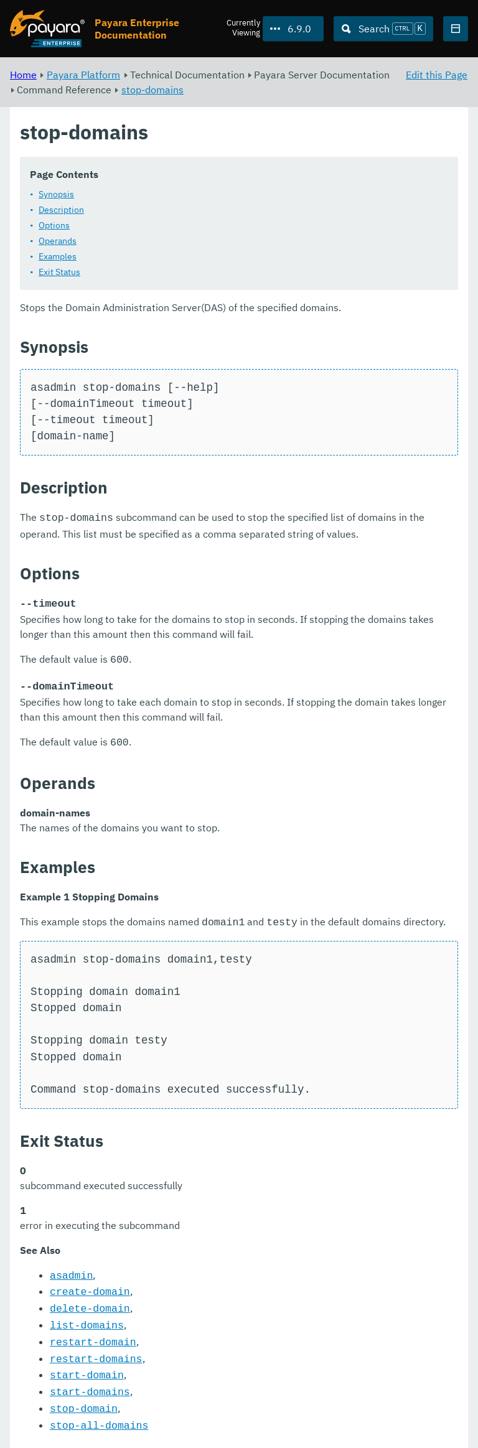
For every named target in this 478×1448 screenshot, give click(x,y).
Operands (58, 240)
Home (23, 74)
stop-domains (152, 89)
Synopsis (56, 194)
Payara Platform (83, 74)
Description (61, 209)
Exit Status (59, 272)
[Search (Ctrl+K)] (383, 28)
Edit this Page (436, 74)
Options (54, 225)
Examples (58, 256)
